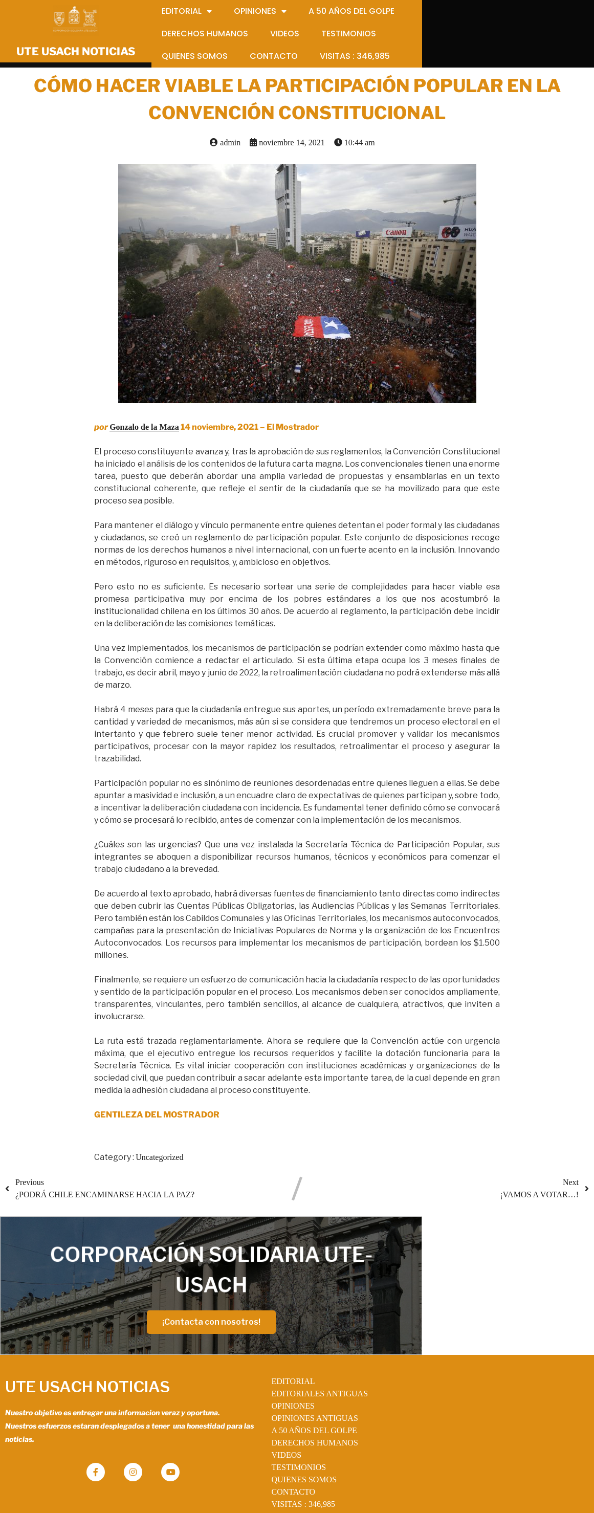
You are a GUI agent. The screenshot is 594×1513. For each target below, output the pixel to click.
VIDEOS (260, 1428)
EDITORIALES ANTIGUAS (293, 1367)
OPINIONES (266, 1379)
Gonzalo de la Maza (144, 431)
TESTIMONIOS (272, 1440)
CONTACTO (267, 1465)
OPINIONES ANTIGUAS (288, 1391)
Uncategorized (159, 1161)
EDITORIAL (266, 1354)
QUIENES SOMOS (277, 1453)
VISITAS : (277, 1477)
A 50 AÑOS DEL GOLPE (287, 1403)
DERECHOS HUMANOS (288, 1416)
